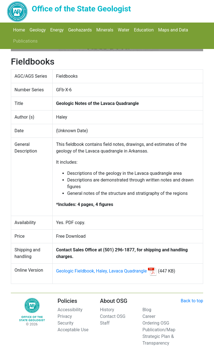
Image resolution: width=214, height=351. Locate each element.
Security (65, 323)
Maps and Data (174, 30)
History (107, 309)
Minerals (106, 30)
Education (145, 30)
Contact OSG (112, 316)
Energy (58, 30)
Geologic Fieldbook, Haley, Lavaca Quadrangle (102, 271)
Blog (146, 309)
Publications (26, 41)
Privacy (64, 316)
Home (20, 30)
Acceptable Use (72, 329)
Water (125, 30)
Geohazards (81, 30)
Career (148, 316)
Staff (105, 323)
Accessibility (69, 309)
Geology (39, 30)
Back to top (192, 300)
